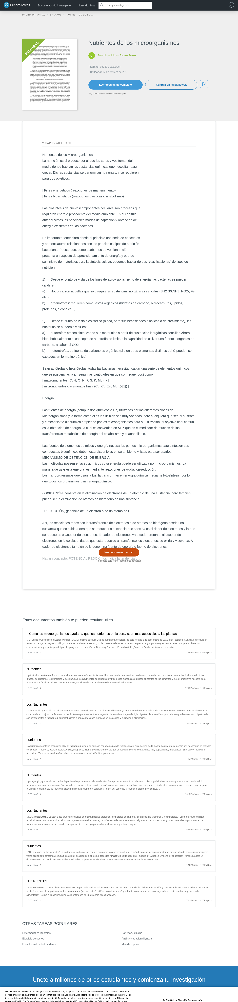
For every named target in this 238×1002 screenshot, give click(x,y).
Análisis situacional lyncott (137, 938)
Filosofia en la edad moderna (39, 944)
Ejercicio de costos (33, 938)
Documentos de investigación (55, 5)
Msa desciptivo (130, 944)
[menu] (232, 5)
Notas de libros (86, 5)
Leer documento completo (115, 84)
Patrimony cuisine (132, 933)
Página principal (34, 15)
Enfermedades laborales (36, 933)
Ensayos (56, 15)
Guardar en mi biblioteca (171, 84)
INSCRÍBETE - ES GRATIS (119, 996)
